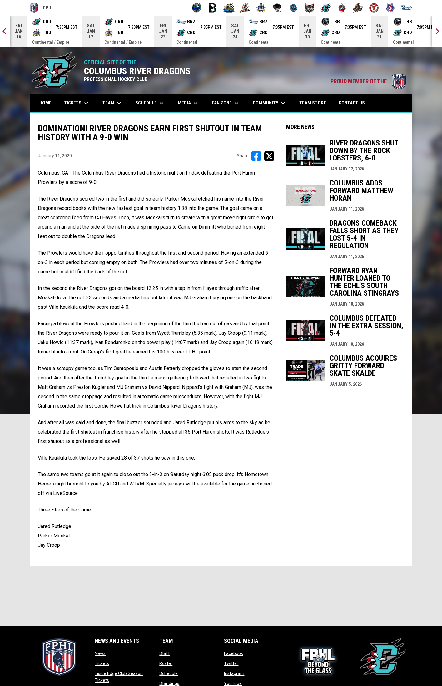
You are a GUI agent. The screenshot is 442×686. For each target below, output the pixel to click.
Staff (164, 653)
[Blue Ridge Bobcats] (229, 8)
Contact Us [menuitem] (352, 103)
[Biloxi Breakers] (196, 8)
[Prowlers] (309, 8)
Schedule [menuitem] (150, 103)
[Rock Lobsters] (342, 8)
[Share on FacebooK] (256, 156)
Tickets (102, 663)
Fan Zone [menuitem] (226, 103)
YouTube (233, 683)
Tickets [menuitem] (77, 103)
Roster (165, 663)
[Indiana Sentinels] (261, 8)
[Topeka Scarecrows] (358, 8)
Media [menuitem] (188, 103)
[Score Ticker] (221, 31)
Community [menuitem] (270, 103)
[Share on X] (269, 156)
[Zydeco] (406, 8)
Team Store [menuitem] (315, 103)
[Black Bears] (212, 8)
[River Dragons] (325, 8)
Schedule (168, 673)
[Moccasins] (277, 8)
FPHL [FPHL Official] (42, 8)
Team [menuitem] (112, 103)
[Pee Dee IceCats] (293, 8)
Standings (169, 683)
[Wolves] (390, 8)
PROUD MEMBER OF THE (368, 81)
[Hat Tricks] (245, 8)
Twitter (231, 663)
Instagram (234, 673)
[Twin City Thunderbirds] (374, 8)
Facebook (233, 653)
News (100, 653)
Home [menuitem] (45, 103)
